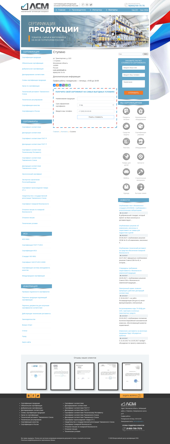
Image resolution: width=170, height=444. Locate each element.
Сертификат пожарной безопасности (35, 204)
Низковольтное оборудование (140, 118)
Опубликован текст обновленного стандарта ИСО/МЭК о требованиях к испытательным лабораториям (132, 208)
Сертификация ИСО (29, 251)
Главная (61, 10)
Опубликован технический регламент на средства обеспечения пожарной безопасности (132, 250)
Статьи (24, 331)
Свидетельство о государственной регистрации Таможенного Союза (89, 422)
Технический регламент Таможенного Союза (37, 417)
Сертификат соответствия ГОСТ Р (34, 138)
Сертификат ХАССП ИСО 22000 (33, 262)
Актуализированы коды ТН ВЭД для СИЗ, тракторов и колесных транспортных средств (132, 311)
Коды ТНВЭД (144, 10)
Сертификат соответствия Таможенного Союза (82, 415)
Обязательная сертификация (32, 63)
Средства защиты (126, 134)
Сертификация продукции (31, 57)
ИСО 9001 (25, 239)
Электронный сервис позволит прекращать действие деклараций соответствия (131, 291)
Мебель (126, 178)
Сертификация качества (31, 105)
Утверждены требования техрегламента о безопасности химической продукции (130, 270)
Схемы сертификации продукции (34, 80)
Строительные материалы (140, 179)
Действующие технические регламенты (36, 313)
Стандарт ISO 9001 (29, 256)
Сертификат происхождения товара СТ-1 (80, 420)
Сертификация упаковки (140, 134)
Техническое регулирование (32, 100)
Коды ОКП (135, 10)
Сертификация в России (31, 111)
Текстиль (126, 148)
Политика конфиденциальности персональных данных (38, 440)
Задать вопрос (132, 395)
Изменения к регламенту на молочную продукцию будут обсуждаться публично (133, 333)
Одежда (126, 193)
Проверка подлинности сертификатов (35, 292)
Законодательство (28, 319)
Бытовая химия (140, 193)
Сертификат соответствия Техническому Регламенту (84, 413)
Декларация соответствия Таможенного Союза (82, 417)
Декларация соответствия (31, 133)
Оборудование (140, 148)
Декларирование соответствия (33, 74)
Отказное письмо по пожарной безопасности (81, 427)
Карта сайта (26, 342)
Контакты (113, 10)
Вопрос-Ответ (27, 325)
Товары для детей (126, 164)
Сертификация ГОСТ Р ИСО (32, 245)
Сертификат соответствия (31, 127)
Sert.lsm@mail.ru (138, 421)
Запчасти (140, 163)
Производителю (79, 10)
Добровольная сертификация (32, 69)
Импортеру (97, 10)
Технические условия (30, 223)
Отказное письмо (28, 218)
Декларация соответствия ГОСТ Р (34, 144)
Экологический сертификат (32, 174)
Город (24, 336)
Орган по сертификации (30, 86)
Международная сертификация (33, 276)
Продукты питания (126, 118)
